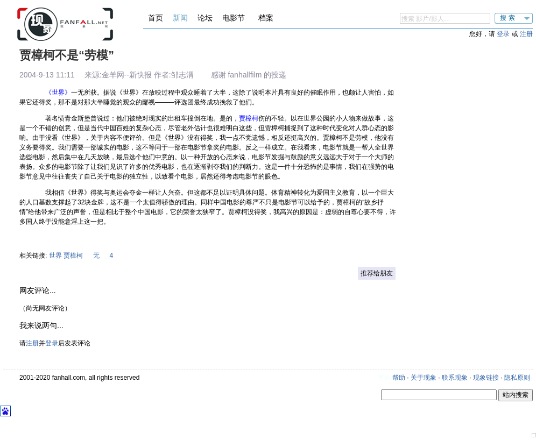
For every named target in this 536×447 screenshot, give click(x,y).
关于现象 (423, 377)
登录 (503, 34)
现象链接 (486, 377)
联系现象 (455, 377)
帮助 (398, 377)
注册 (526, 34)
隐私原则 (517, 377)
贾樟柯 (73, 255)
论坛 (205, 17)
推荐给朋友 (377, 273)
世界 (55, 255)
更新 (384, 377)
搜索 (508, 18)
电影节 (233, 17)
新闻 (180, 17)
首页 (155, 17)
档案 (265, 17)
